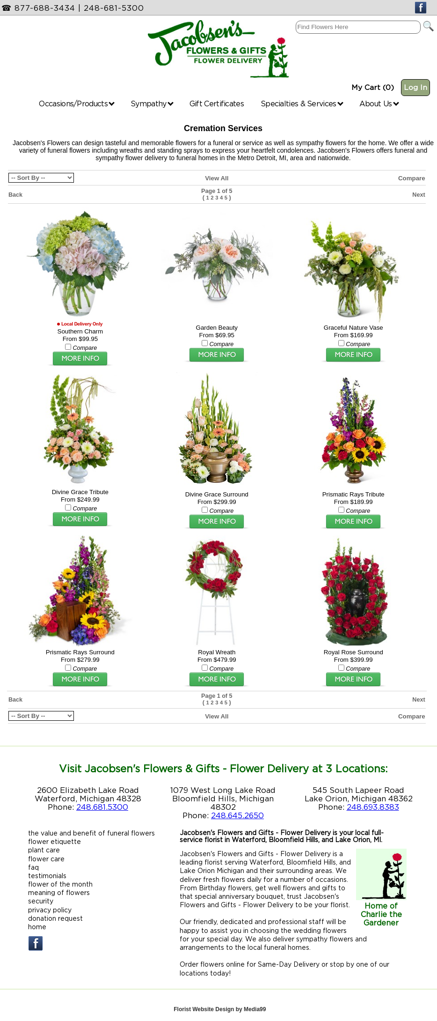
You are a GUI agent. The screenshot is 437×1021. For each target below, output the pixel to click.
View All (216, 178)
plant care (44, 847)
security (40, 898)
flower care (46, 855)
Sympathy (152, 103)
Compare (411, 178)
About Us (379, 103)
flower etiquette (54, 838)
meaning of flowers (59, 889)
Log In (415, 87)
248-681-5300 (114, 8)
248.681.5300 (102, 803)
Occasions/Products (77, 103)
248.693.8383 (373, 803)
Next (418, 195)
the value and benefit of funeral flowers (91, 829)
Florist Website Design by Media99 (220, 1006)
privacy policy (50, 906)
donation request (55, 914)
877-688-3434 (45, 8)
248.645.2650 (237, 812)
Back (15, 195)
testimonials (47, 872)
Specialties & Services (302, 103)
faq (33, 863)
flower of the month (60, 880)
